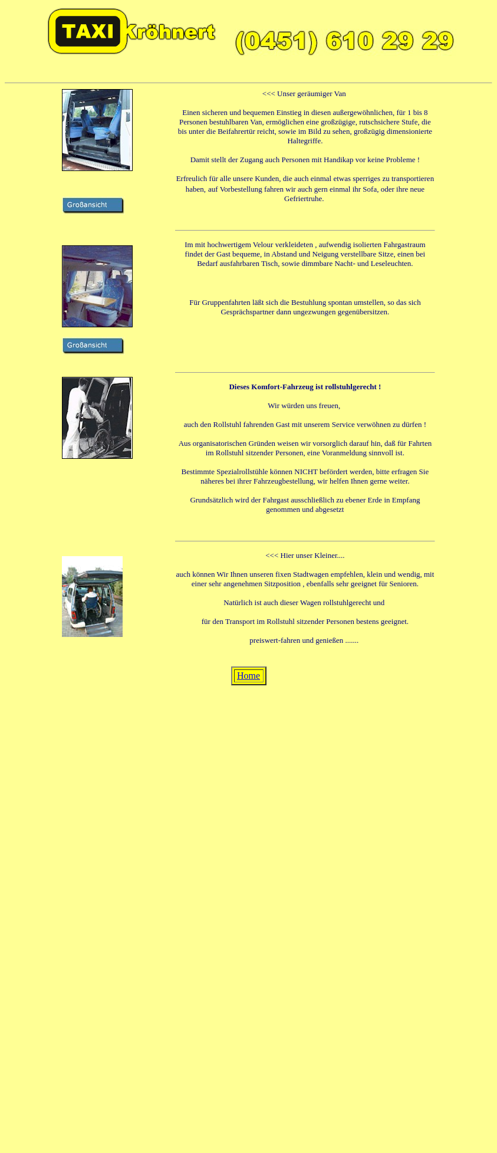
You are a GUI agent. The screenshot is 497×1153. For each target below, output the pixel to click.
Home (248, 676)
